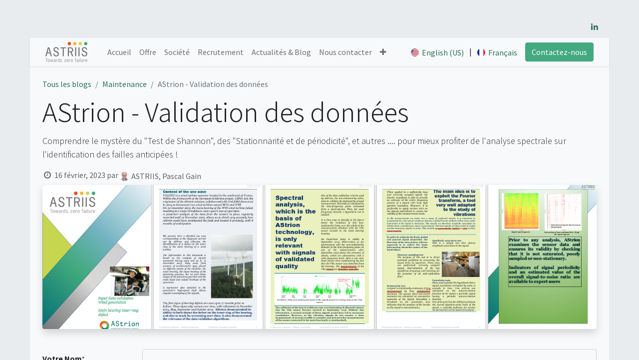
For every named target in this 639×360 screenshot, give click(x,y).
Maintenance (124, 84)
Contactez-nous (559, 52)
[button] (383, 52)
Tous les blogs (66, 84)
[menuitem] (119, 52)
